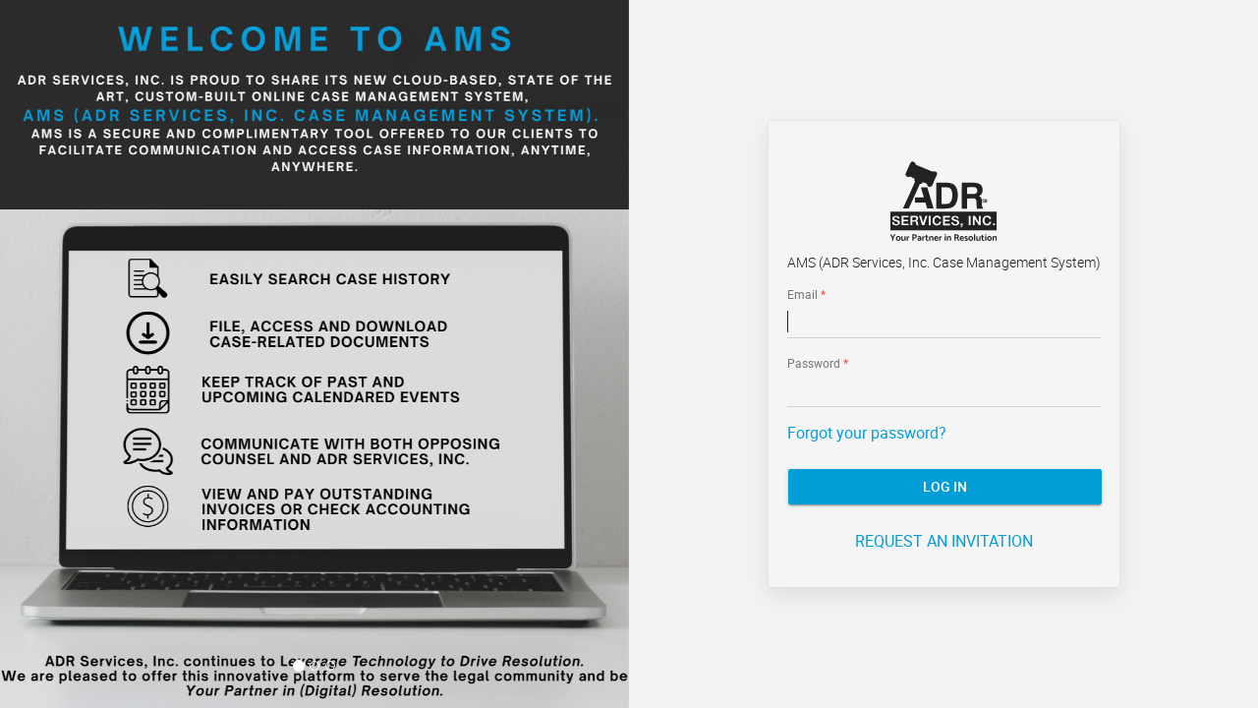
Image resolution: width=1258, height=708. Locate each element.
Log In (945, 486)
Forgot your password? (866, 432)
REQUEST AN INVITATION (944, 541)
